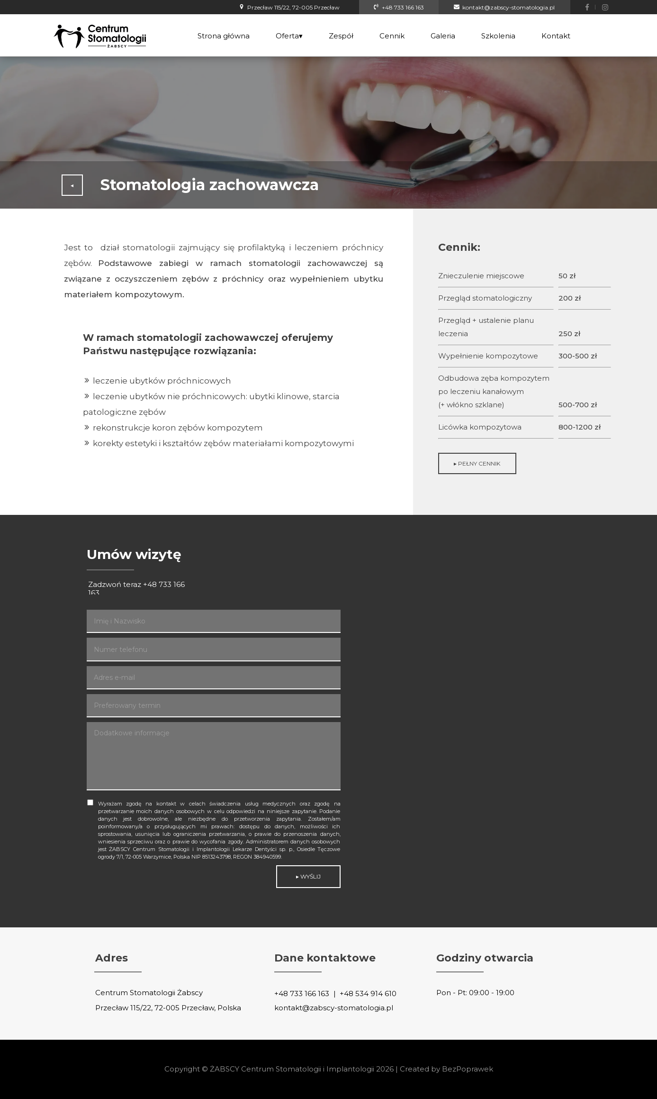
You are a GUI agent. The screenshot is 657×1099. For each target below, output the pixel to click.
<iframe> (500, 721)
